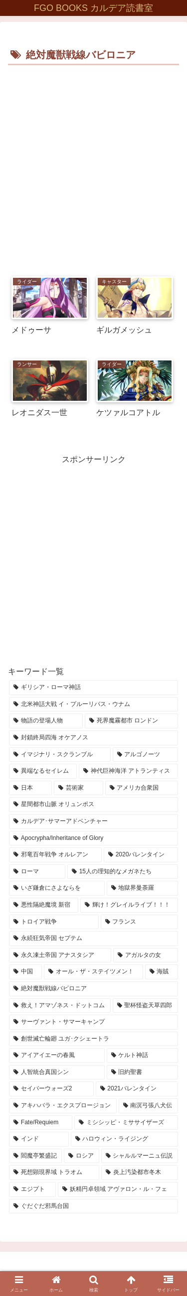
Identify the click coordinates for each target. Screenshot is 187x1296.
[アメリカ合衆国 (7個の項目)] (141, 788)
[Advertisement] (93, 166)
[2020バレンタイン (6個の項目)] (141, 854)
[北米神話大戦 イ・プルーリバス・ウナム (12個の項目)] (93, 704)
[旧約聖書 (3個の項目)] (143, 1072)
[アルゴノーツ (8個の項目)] (146, 754)
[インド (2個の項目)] (39, 1139)
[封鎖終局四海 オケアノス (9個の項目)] (93, 737)
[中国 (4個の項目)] (25, 971)
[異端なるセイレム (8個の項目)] (43, 771)
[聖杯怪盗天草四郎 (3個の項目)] (146, 1005)
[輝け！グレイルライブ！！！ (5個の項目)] (129, 905)
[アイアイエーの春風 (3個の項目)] (57, 1055)
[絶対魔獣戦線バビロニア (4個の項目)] (93, 988)
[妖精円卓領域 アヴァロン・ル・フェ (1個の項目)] (118, 1189)
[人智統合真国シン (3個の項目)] (57, 1072)
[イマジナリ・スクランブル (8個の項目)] (60, 754)
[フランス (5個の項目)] (140, 922)
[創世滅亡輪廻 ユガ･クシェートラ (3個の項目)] (93, 1039)
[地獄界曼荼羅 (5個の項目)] (143, 888)
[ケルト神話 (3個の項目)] (143, 1055)
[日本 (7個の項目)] (30, 788)
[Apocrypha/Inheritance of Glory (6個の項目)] (93, 838)
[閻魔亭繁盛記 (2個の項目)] (35, 1156)
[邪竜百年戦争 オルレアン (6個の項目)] (55, 854)
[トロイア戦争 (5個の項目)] (54, 922)
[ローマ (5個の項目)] (37, 871)
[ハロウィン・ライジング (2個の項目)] (125, 1139)
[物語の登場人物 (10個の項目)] (46, 720)
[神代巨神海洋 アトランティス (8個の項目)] (128, 771)
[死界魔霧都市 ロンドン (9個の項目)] (131, 720)
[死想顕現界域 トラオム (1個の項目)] (54, 1172)
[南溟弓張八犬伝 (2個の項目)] (149, 1105)
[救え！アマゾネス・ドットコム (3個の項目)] (60, 1005)
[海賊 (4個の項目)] (161, 971)
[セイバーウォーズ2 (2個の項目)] (51, 1088)
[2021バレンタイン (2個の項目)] (137, 1088)
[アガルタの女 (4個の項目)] (145, 955)
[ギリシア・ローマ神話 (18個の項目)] (93, 687)
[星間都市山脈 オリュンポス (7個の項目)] (93, 804)
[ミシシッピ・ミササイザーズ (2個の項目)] (126, 1122)
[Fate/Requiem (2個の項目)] (40, 1122)
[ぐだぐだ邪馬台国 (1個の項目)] (93, 1206)
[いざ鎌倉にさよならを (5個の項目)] (57, 888)
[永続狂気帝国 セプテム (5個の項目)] (93, 938)
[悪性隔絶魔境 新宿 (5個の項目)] (43, 905)
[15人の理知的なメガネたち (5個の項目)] (122, 871)
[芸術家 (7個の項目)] (78, 788)
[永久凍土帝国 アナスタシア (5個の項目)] (60, 955)
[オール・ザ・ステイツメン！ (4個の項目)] (93, 971)
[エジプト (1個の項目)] (32, 1189)
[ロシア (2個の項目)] (81, 1156)
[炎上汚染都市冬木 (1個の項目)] (139, 1172)
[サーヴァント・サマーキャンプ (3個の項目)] (93, 1022)
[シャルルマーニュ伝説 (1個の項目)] (139, 1156)
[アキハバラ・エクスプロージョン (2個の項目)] (63, 1105)
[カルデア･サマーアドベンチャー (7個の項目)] (93, 821)
